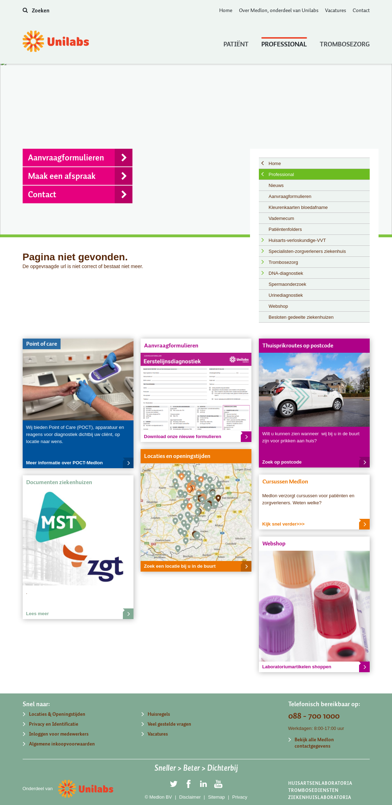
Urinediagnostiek (286, 295)
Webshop (278, 306)
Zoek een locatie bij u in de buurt (197, 566)
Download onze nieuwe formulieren (197, 436)
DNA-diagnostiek (286, 273)
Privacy (240, 797)
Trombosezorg (345, 42)
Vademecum (281, 218)
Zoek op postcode (316, 462)
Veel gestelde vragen (169, 724)
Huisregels (159, 714)
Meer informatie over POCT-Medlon (79, 463)
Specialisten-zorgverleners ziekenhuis (307, 251)
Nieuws (276, 185)
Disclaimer (190, 797)
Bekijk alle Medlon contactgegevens (314, 743)
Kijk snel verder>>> (316, 524)
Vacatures (335, 10)
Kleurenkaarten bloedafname (298, 207)
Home (225, 10)
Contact (361, 10)
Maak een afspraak (80, 176)
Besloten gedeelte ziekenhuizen (301, 317)
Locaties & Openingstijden (57, 714)
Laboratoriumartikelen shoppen (316, 667)
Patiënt (236, 42)
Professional (284, 42)
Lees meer (79, 613)
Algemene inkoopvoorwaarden (62, 744)
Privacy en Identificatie (53, 724)
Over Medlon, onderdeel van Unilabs (278, 10)
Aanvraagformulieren (80, 157)
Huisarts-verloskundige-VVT (297, 240)
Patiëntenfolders (285, 229)
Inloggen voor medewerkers (59, 734)
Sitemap (216, 797)
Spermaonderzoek (287, 284)
